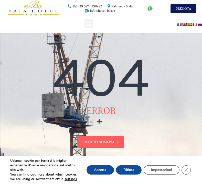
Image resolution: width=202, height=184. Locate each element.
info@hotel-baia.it (102, 11)
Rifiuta (127, 167)
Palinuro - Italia (122, 6)
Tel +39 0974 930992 (87, 6)
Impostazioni (161, 167)
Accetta (98, 167)
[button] (88, 23)
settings (71, 174)
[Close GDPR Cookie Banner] (186, 167)
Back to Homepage (100, 142)
